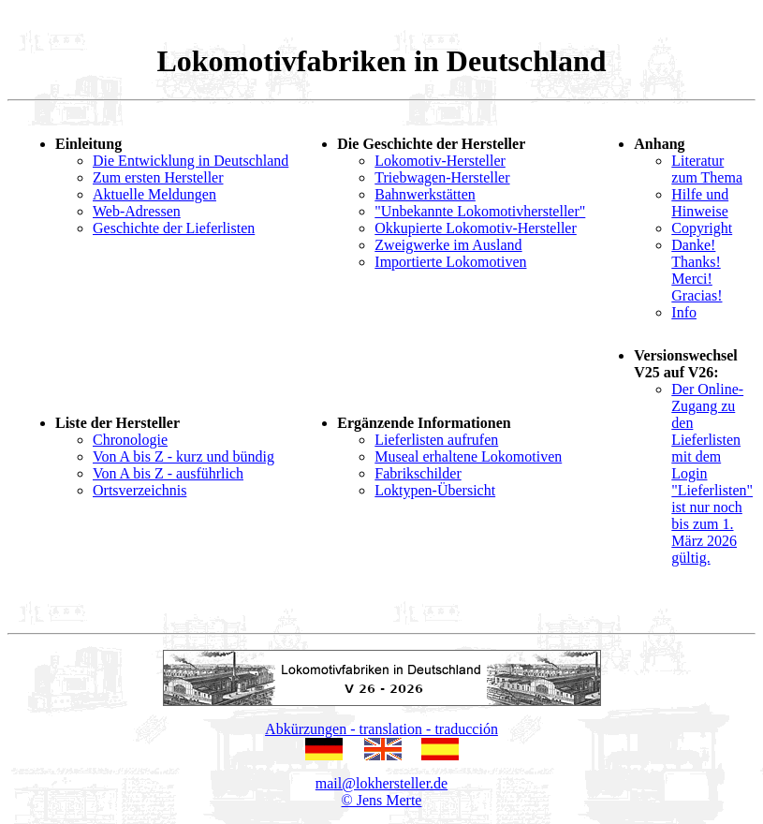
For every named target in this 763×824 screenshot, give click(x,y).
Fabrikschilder (417, 473)
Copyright (701, 228)
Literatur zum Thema (706, 169)
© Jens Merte (382, 800)
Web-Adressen (137, 211)
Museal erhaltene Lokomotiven (468, 456)
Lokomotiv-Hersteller (440, 161)
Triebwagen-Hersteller (441, 177)
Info (684, 312)
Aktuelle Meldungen (154, 194)
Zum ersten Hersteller (158, 177)
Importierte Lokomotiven (450, 262)
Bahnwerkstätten (425, 194)
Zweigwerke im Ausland (447, 245)
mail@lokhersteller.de (381, 783)
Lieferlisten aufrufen (436, 440)
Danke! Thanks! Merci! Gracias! (696, 270)
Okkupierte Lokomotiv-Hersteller (475, 228)
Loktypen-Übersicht (434, 490)
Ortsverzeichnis (139, 490)
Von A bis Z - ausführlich (168, 473)
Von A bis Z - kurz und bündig (183, 456)
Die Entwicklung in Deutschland (190, 161)
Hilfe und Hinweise (699, 202)
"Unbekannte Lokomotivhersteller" (479, 211)
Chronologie (130, 440)
